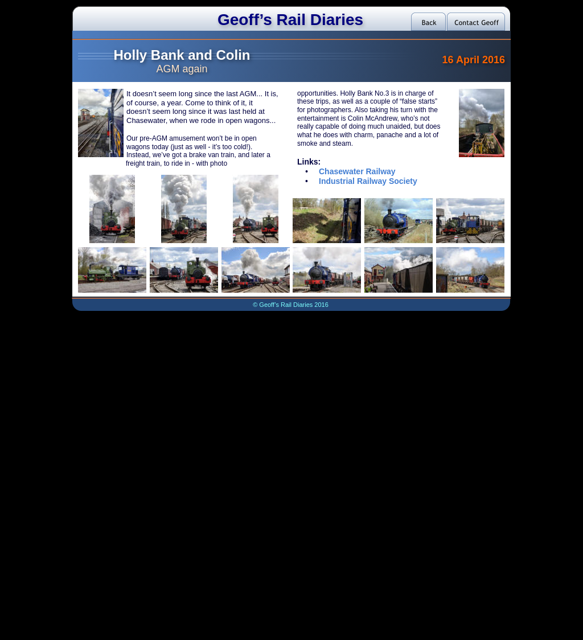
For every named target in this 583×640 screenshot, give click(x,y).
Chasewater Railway (357, 171)
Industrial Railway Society (368, 181)
